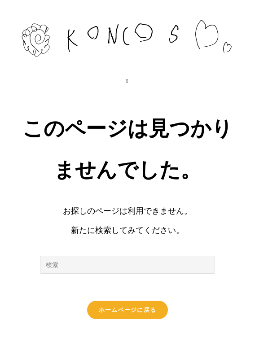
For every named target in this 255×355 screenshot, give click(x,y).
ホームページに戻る (128, 310)
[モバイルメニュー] (127, 81)
